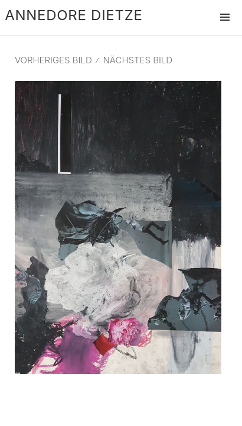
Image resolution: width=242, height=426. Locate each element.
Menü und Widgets (224, 29)
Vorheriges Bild (53, 60)
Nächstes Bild (137, 60)
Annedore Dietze (73, 15)
